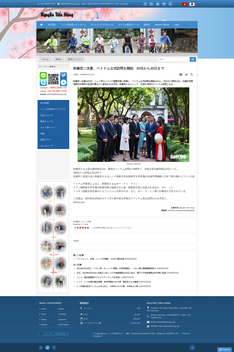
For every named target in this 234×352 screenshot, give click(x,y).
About (43, 309)
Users (43, 314)
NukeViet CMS (148, 333)
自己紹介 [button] (52, 24)
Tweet (76, 241)
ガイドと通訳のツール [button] (128, 24)
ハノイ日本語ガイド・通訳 (118, 333)
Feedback (224, 349)
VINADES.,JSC (172, 333)
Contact (62, 314)
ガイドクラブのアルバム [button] (102, 24)
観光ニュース (46, 121)
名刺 (42, 133)
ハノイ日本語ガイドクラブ (53, 109)
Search (44, 325)
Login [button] (176, 24)
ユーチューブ (46, 146)
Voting (43, 319)
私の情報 (44, 103)
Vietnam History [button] (162, 24)
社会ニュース (46, 115)
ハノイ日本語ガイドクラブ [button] (73, 24)
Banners (62, 319)
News (61, 309)
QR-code (45, 334)
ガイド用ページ (47, 127)
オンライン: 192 (60, 334)
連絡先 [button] (147, 24)
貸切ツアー (45, 139)
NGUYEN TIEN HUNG (159, 303)
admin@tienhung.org (69, 4)
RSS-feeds (64, 325)
